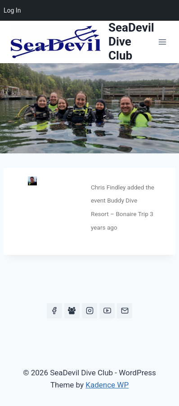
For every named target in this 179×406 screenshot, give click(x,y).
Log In (12, 10)
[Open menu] (162, 42)
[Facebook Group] (72, 310)
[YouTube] (107, 310)
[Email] (124, 310)
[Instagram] (89, 310)
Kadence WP (107, 384)
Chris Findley (108, 187)
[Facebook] (54, 310)
